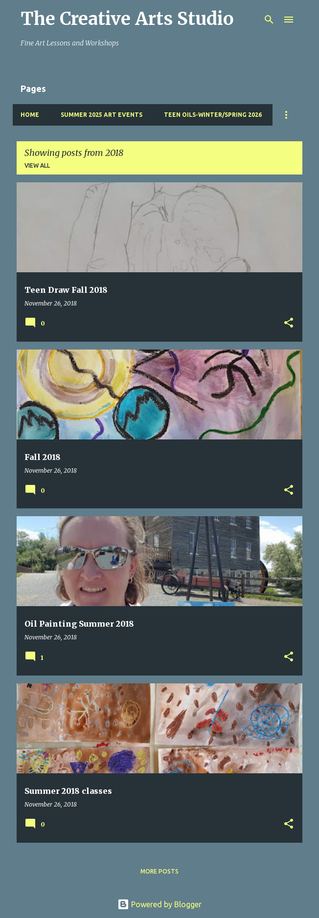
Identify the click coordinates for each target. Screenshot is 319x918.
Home (30, 114)
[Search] (269, 19)
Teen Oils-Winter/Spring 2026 (213, 114)
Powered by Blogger (159, 904)
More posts (159, 871)
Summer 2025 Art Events (101, 114)
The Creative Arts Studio (127, 19)
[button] (289, 323)
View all (37, 165)
